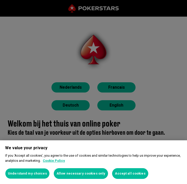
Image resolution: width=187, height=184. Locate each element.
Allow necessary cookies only (81, 173)
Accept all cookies (130, 173)
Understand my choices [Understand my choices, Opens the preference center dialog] (27, 173)
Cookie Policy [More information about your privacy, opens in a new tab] (54, 161)
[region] (93, 162)
